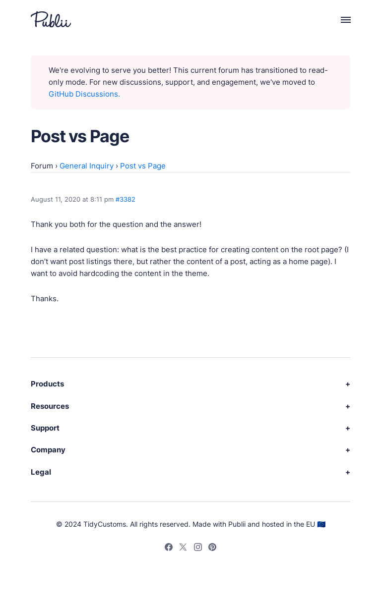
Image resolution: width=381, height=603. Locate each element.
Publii (237, 524)
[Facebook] (169, 548)
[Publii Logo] (51, 19)
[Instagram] (198, 548)
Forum (42, 165)
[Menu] (340, 19)
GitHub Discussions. (84, 94)
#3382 (125, 199)
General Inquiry (87, 165)
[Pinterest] (212, 548)
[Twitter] (183, 548)
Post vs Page (143, 165)
